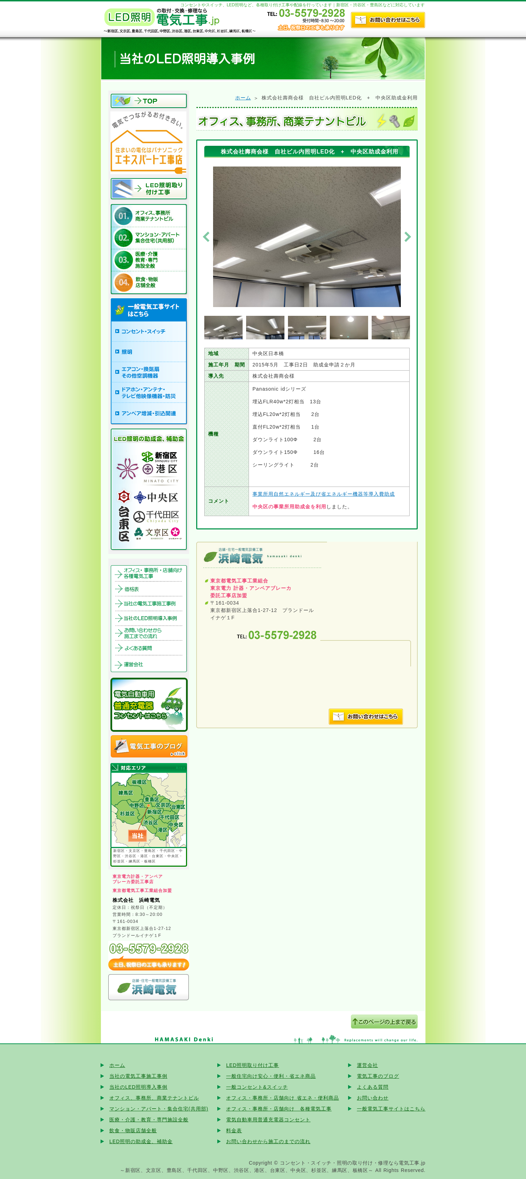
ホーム (243, 97)
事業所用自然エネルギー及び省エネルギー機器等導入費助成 (323, 494)
